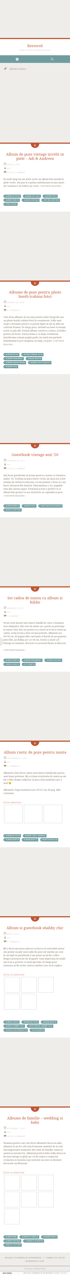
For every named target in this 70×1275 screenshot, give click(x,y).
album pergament (33, 660)
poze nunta (38, 1030)
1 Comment (13, 616)
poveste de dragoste (16, 1030)
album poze (11, 367)
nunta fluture (13, 1245)
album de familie (30, 1237)
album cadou (12, 1022)
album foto (51, 196)
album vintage (31, 200)
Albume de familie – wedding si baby (35, 1120)
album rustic (30, 840)
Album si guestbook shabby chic (35, 928)
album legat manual (35, 836)
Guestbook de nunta (51, 506)
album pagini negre (15, 362)
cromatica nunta (34, 1241)
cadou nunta (12, 664)
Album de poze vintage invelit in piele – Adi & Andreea (35, 156)
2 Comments (13, 310)
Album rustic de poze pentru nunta (35, 752)
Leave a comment (16, 172)
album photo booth (40, 362)
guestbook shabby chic (40, 1026)
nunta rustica (50, 840)
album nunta (12, 200)
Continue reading (52, 186)
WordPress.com (35, 1261)
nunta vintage (13, 510)
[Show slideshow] (12, 802)
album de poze (13, 196)
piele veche (11, 204)
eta (8, 168)
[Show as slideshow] (13, 974)
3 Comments (13, 941)
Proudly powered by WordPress (23, 1257)
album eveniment (14, 359)
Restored (35, 46)
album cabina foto (33, 354)
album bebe (11, 1237)
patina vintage (51, 200)
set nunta (29, 664)
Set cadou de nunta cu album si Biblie (35, 600)
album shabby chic (15, 1026)
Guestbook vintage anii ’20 (35, 455)
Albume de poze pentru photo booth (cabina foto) (35, 294)
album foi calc (32, 196)
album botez (12, 354)
